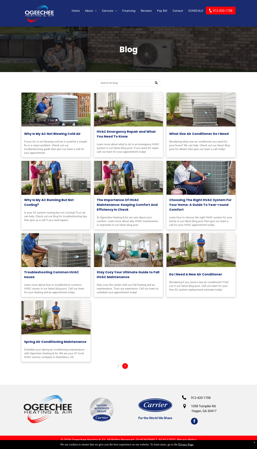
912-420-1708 (201, 398)
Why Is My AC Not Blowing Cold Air (52, 133)
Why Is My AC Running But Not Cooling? (49, 202)
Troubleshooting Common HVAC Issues (51, 274)
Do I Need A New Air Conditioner (195, 274)
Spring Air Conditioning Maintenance (55, 341)
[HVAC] (201, 109)
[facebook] (194, 421)
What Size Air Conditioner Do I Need (199, 133)
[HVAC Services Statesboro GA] (128, 109)
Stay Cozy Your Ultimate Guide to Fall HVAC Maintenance (128, 274)
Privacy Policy (186, 440)
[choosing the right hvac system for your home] (201, 178)
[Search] (128, 83)
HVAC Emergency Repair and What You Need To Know (126, 134)
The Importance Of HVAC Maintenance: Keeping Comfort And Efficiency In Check (127, 205)
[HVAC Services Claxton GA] (128, 250)
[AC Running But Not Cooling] (55, 178)
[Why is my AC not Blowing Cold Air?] (55, 109)
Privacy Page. (186, 444)
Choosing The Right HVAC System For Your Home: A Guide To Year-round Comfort (200, 205)
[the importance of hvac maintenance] (128, 178)
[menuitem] (73, 11)
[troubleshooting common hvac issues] (55, 250)
